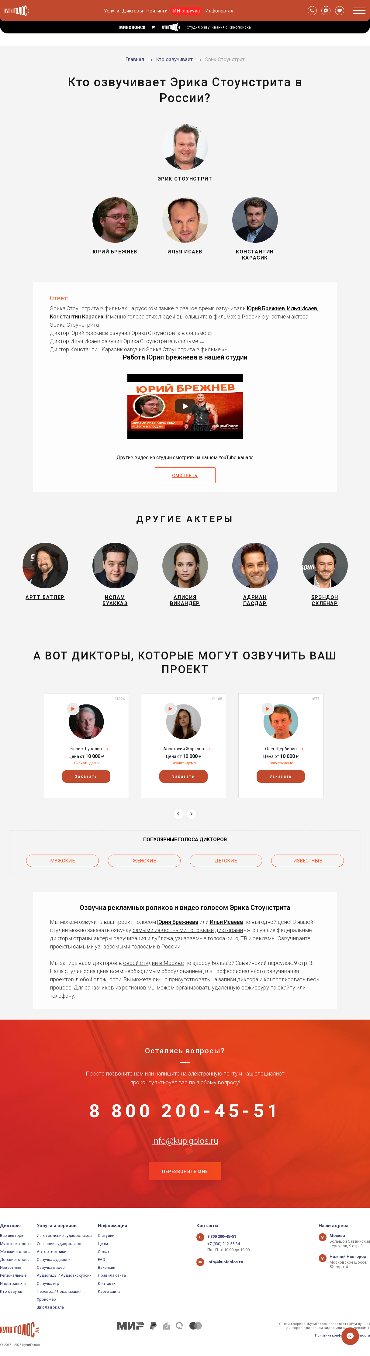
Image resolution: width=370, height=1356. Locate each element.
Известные (307, 861)
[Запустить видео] (185, 406)
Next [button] (191, 814)
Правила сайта (112, 1275)
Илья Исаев (302, 308)
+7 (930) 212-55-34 (223, 1243)
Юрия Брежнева (177, 922)
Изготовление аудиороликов (64, 1235)
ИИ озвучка (186, 11)
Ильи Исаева (226, 922)
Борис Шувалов (86, 748)
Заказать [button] (86, 776)
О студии (106, 1235)
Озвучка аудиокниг (54, 1259)
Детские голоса (14, 1259)
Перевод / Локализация (59, 1291)
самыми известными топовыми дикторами (188, 930)
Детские (226, 861)
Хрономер (46, 1299)
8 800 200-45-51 (185, 1111)
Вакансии (106, 1267)
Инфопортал (219, 11)
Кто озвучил (11, 1291)
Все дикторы (12, 1235)
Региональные (13, 1275)
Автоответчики (51, 1251)
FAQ (101, 1259)
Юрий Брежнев (266, 308)
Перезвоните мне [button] (185, 1171)
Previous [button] (178, 814)
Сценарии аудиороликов (60, 1243)
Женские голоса (15, 1251)
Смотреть (185, 475)
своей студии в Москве (153, 963)
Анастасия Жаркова (183, 748)
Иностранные (13, 1283)
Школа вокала (50, 1307)
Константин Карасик (77, 316)
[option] (86, 745)
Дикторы (132, 11)
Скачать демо (86, 763)
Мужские (62, 861)
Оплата (105, 1251)
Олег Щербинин (281, 748)
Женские (144, 861)
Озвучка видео (51, 1267)
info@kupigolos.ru (185, 1141)
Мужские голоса (15, 1243)
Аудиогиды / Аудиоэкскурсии (64, 1275)
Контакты (107, 1283)
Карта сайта (109, 1291)
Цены (103, 1243)
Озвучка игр (48, 1283)
